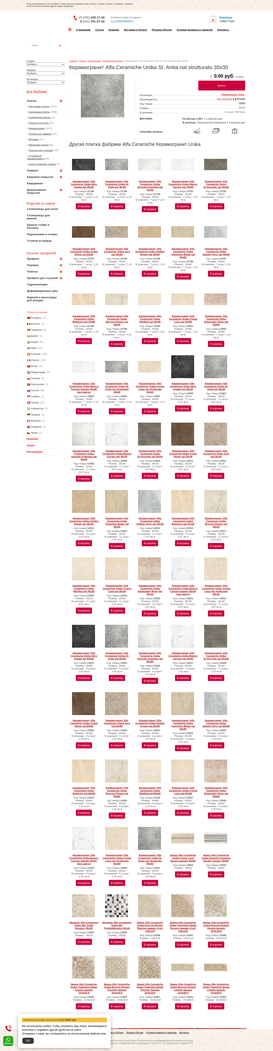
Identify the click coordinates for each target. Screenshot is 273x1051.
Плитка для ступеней (41, 150)
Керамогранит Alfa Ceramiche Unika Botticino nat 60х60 (84, 790)
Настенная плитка (48, 51)
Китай (34, 366)
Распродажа (35, 451)
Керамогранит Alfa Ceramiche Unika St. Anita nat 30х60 (117, 184)
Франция (36, 420)
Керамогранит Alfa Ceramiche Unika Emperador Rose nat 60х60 (216, 792)
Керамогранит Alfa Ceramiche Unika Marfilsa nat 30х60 (150, 319)
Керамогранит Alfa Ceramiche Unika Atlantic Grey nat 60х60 (216, 723)
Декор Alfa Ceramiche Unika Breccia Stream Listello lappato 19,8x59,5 (183, 988)
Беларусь (36, 317)
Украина (35, 414)
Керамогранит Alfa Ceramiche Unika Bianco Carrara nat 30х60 (183, 184)
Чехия (34, 432)
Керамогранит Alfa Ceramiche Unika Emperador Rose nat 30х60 (216, 320)
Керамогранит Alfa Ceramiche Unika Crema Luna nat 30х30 (117, 588)
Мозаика (33, 139)
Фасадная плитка (39, 144)
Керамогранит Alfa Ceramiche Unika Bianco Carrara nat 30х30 (117, 454)
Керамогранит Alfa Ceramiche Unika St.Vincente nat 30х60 (216, 184)
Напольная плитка (39, 112)
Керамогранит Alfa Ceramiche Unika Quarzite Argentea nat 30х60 (150, 185)
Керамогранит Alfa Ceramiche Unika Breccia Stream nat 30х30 (216, 522)
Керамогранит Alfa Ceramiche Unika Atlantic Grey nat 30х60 (216, 251)
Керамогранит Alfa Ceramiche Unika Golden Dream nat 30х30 (84, 521)
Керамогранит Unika (112, 61)
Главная (73, 61)
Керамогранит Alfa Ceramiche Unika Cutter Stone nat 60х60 (84, 723)
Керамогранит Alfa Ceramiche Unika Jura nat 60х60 (117, 723)
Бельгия (35, 323)
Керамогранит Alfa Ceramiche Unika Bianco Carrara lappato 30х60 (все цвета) (83, 387)
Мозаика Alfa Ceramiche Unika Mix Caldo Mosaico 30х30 (83, 925)
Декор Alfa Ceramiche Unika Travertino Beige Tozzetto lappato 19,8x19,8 (150, 988)
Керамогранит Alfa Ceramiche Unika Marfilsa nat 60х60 (150, 790)
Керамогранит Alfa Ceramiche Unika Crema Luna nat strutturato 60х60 (117, 859)
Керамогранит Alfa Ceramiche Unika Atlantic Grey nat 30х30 (150, 521)
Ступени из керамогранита (35, 157)
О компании (83, 29)
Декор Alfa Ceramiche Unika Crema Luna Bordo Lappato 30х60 (183, 858)
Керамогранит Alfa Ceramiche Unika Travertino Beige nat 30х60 (183, 253)
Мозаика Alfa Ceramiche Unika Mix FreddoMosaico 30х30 (117, 925)
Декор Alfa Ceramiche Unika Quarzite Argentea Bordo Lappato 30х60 (216, 858)
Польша (35, 378)
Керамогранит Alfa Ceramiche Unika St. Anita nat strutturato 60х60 (150, 859)
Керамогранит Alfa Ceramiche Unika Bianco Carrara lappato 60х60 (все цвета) (83, 859)
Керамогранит (37, 128)
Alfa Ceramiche (224, 99)
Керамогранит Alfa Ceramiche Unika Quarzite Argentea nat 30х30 (84, 455)
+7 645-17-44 (91, 17)
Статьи (99, 29)
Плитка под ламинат (40, 133)
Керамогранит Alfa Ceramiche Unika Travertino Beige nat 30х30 (117, 522)
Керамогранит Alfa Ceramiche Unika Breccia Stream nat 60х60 (117, 792)
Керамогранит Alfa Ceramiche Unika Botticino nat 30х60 (84, 319)
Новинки (114, 29)
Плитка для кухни (39, 123)
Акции (31, 445)
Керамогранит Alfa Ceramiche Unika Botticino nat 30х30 (183, 521)
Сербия (35, 396)
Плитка (82, 61)
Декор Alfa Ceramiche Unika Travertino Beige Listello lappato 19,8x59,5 (216, 988)
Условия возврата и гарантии (195, 29)
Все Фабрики (37, 91)
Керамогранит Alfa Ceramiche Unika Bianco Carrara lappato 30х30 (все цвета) (183, 590)
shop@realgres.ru (122, 21)
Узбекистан (37, 408)
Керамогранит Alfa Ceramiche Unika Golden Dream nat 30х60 (150, 251)
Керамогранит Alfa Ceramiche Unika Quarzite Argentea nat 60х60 (150, 657)
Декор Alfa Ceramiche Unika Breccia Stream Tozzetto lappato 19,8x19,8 (117, 988)
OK (28, 1040)
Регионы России (162, 29)
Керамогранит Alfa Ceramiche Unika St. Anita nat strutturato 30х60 (117, 387)
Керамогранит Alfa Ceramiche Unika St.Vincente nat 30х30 (149, 454)
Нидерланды (38, 372)
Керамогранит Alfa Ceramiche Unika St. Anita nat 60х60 (117, 656)
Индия (34, 341)
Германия (36, 329)
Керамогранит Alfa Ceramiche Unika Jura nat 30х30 (216, 454)
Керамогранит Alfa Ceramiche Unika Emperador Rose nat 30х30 (150, 590)
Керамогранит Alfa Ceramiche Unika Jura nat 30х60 (117, 251)
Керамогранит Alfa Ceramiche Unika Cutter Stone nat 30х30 (183, 454)
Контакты (223, 29)
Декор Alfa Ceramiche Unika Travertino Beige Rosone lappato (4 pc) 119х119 (183, 927)
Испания (36, 354)
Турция (35, 402)
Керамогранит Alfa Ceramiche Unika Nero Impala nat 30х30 (183, 386)
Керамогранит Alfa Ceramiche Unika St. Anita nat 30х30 (216, 386)
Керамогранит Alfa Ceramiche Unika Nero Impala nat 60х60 (84, 656)
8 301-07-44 (92, 21)
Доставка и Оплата (135, 29)
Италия (35, 360)
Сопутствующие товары (42, 164)
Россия (35, 390)
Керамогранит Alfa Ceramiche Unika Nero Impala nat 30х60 (84, 184)
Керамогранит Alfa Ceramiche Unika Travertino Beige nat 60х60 (183, 724)
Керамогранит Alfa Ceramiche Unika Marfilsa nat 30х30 (84, 588)
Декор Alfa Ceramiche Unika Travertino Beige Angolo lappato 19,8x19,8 (84, 988)
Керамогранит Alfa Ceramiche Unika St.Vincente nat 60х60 (216, 656)
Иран (34, 348)
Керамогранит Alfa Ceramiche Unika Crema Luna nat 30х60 (183, 319)
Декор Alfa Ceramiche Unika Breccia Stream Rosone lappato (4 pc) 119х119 (150, 927)
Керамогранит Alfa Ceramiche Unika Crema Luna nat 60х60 (183, 790)
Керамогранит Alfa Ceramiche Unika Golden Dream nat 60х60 (150, 723)
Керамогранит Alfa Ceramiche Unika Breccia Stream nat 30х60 (117, 320)
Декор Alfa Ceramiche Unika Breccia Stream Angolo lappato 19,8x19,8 (216, 927)
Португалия (37, 384)
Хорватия (36, 426)
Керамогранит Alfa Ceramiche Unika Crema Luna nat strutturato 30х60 (150, 387)
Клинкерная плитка (40, 117)
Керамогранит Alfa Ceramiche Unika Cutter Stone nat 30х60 (84, 251)
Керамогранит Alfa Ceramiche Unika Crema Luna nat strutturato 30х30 (216, 590)
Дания (34, 335)
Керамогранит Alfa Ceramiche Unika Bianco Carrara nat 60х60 (183, 656)
